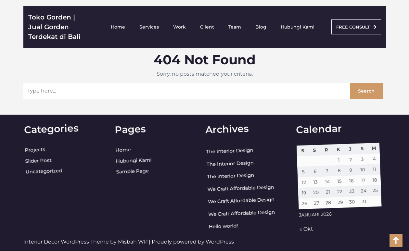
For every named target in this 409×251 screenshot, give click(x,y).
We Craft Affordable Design (238, 188)
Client (207, 26)
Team (234, 26)
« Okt (307, 230)
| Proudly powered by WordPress (191, 242)
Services (149, 26)
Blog (260, 26)
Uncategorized (40, 172)
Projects (30, 151)
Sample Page (129, 172)
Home (118, 26)
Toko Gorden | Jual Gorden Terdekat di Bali (54, 25)
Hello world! (223, 227)
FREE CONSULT (356, 25)
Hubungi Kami (297, 26)
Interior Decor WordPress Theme (66, 242)
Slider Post (34, 162)
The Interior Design (225, 151)
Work (179, 26)
